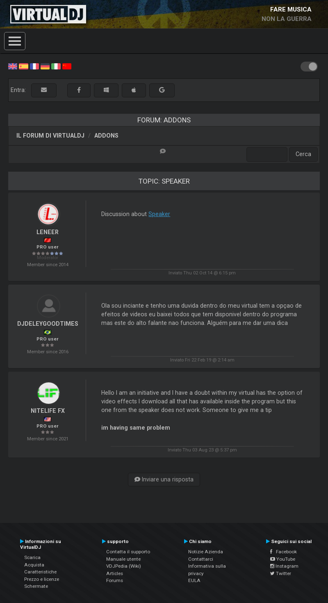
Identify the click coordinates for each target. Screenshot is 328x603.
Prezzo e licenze (41, 579)
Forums (114, 580)
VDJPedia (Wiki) (123, 566)
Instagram (284, 566)
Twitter (280, 573)
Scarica (32, 557)
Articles (114, 573)
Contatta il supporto (128, 552)
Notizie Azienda (205, 552)
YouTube (282, 559)
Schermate (36, 586)
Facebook (283, 552)
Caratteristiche (40, 572)
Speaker (159, 214)
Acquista (34, 565)
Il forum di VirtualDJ (50, 135)
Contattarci (200, 559)
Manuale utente (123, 559)
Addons (106, 135)
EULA (194, 580)
